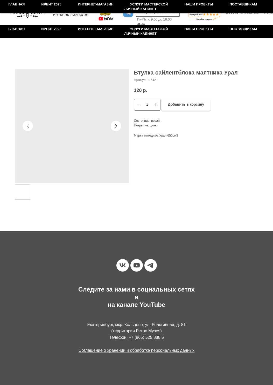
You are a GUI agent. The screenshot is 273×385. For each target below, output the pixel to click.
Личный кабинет (140, 34)
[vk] (122, 265)
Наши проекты (198, 29)
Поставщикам (243, 29)
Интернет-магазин (95, 29)
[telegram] (150, 265)
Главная (16, 29)
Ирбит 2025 (51, 29)
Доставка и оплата (242, 12)
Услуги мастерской (149, 29)
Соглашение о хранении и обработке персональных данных (136, 350)
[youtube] (136, 265)
